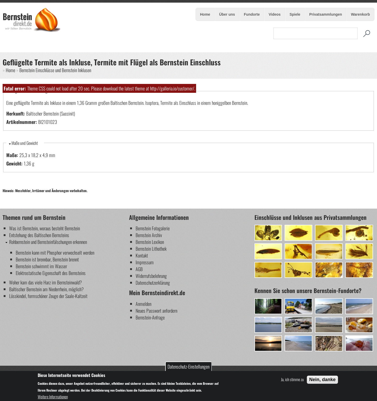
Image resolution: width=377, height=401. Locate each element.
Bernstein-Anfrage (150, 317)
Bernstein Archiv (149, 235)
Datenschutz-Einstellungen (188, 366)
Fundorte (252, 14)
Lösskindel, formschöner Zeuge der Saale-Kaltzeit (48, 296)
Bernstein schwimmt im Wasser (41, 266)
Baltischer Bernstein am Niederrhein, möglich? (46, 289)
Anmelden (143, 303)
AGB (139, 269)
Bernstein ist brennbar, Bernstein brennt (47, 259)
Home (205, 14)
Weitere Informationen (53, 396)
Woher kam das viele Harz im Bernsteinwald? (45, 282)
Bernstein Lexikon (150, 241)
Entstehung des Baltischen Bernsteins (39, 235)
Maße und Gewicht (25, 143)
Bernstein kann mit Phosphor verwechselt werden (55, 252)
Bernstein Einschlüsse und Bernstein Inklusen (55, 70)
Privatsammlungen (325, 14)
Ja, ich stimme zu (292, 379)
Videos (275, 14)
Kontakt (142, 255)
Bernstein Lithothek (151, 248)
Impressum (145, 262)
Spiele (294, 14)
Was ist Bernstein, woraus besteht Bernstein (44, 228)
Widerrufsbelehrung (151, 275)
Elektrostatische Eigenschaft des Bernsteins (51, 273)
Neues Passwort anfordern (156, 310)
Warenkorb (360, 14)
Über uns (227, 14)
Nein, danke (322, 379)
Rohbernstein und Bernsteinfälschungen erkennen (48, 241)
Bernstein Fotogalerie (153, 228)
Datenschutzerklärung (153, 282)
